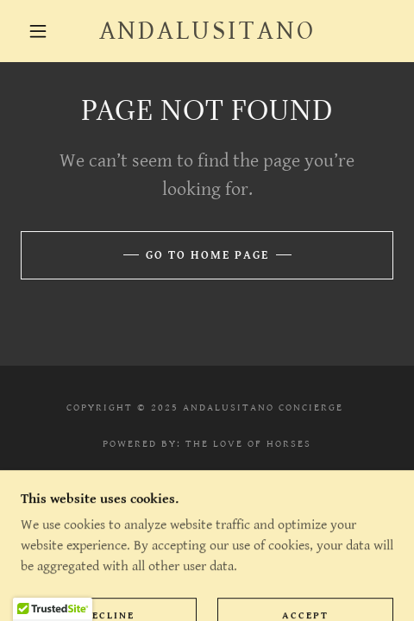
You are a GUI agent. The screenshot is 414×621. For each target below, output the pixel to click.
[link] (207, 31)
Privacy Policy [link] (207, 488)
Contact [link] (207, 506)
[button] (39, 31)
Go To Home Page (207, 255)
